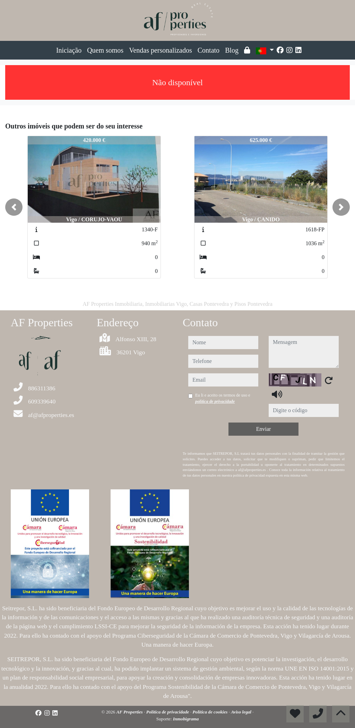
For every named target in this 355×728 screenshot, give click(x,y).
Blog (232, 50)
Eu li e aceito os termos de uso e (222, 398)
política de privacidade (215, 401)
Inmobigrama (186, 718)
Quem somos (105, 50)
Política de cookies (210, 711)
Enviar (263, 429)
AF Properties (130, 711)
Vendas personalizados (160, 50)
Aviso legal (241, 711)
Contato (208, 50)
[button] (14, 207)
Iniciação (68, 50)
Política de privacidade (168, 711)
